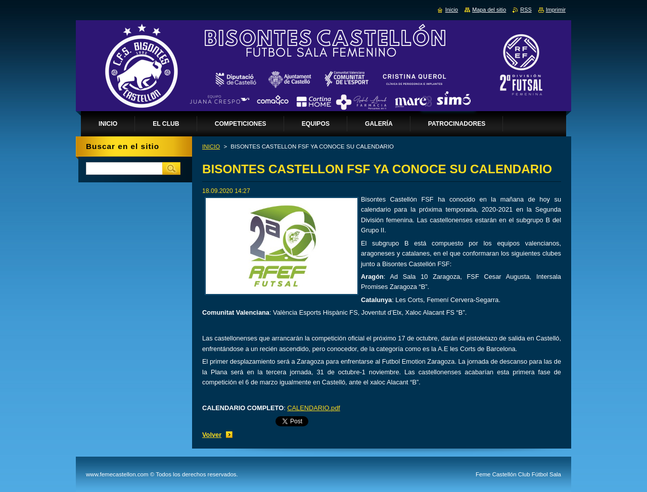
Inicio (451, 10)
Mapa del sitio (489, 10)
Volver (211, 434)
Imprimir (556, 10)
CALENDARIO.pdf (313, 408)
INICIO (211, 146)
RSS (525, 10)
